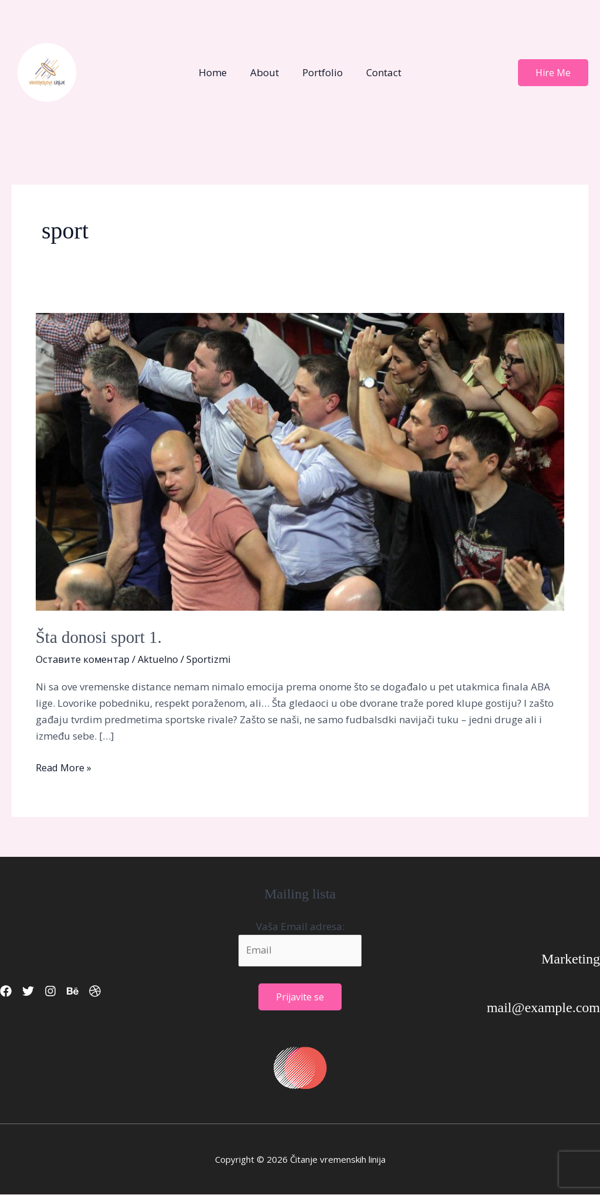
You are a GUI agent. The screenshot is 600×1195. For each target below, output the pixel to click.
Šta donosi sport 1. (101, 636)
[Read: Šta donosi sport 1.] (300, 460)
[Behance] (94, 991)
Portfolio (321, 72)
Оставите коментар (84, 658)
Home (218, 72)
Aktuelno (162, 658)
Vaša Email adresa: (300, 925)
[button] (553, 72)
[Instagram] (64, 991)
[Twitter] (35, 991)
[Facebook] (6, 991)
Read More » (64, 767)
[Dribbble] (123, 991)
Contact (378, 72)
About (266, 72)
